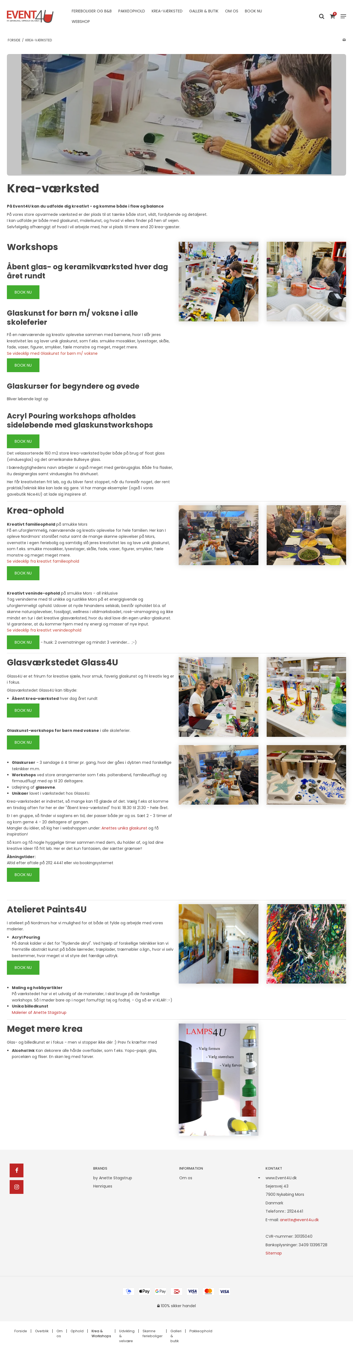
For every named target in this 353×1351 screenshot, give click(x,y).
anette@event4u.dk (299, 1220)
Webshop (81, 21)
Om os (231, 11)
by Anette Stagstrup (112, 1178)
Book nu (253, 11)
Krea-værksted (167, 11)
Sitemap (274, 1253)
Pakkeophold (131, 11)
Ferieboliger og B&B (92, 11)
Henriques (102, 1186)
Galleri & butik (203, 11)
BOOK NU (23, 292)
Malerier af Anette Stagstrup (39, 1012)
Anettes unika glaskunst (124, 828)
